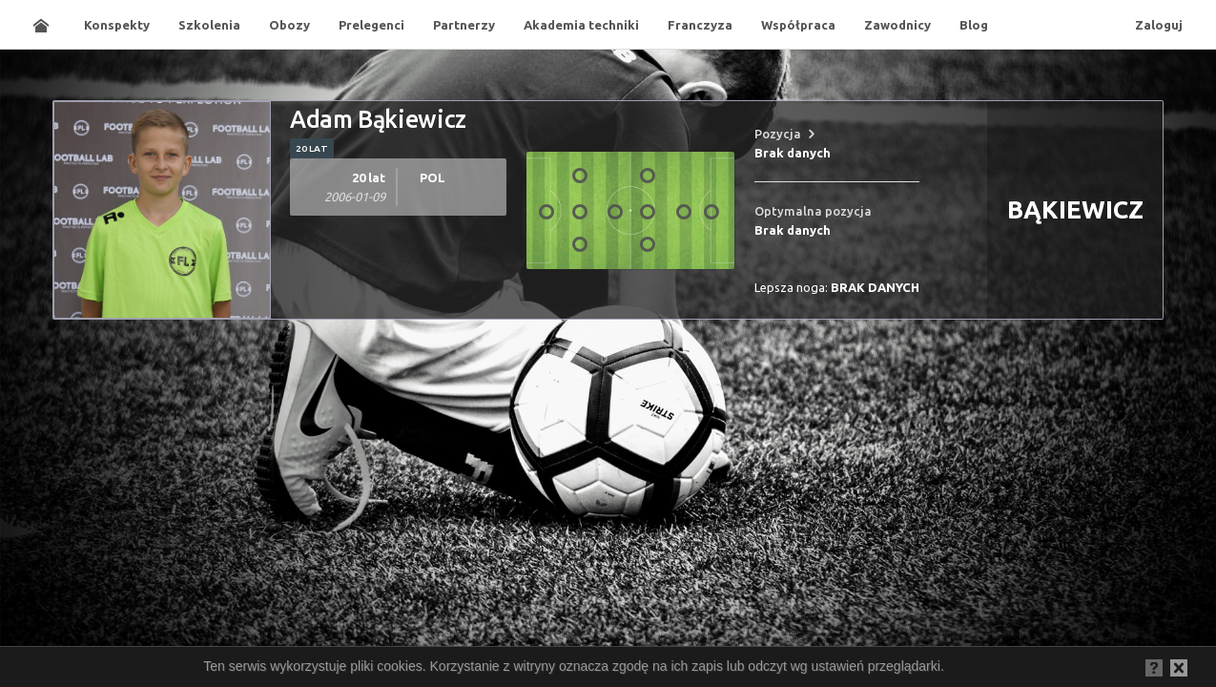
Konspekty (117, 24)
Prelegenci (371, 24)
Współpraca (798, 24)
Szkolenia (209, 24)
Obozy (289, 24)
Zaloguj (1159, 24)
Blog (973, 24)
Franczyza (700, 24)
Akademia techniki (581, 24)
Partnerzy (464, 24)
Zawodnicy (897, 24)
